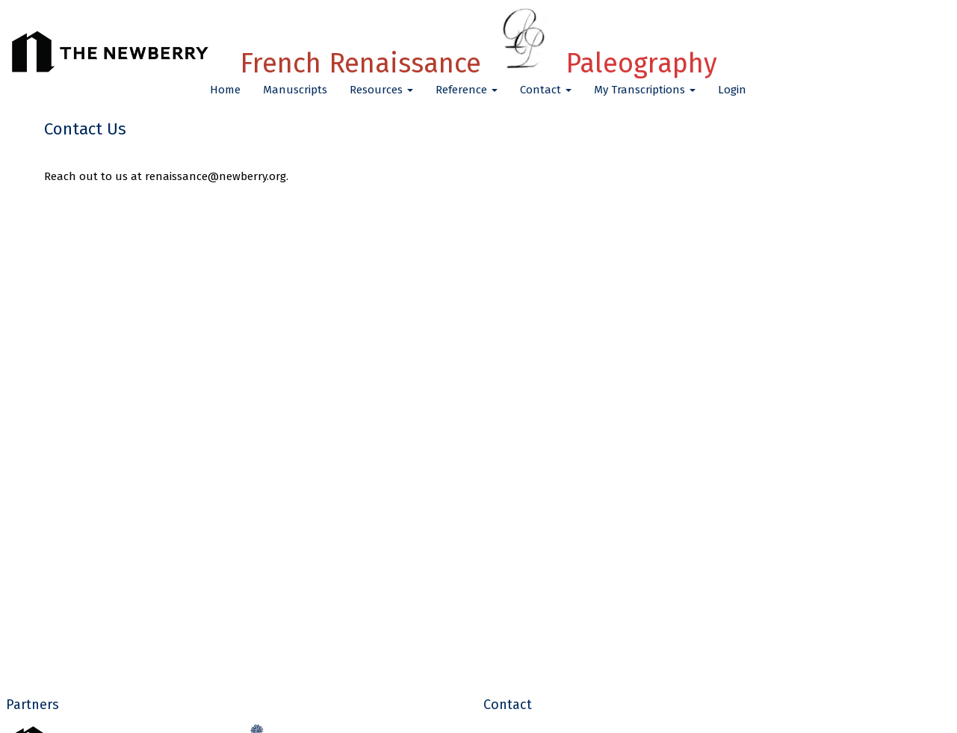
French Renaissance (478, 63)
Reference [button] (467, 89)
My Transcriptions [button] (645, 89)
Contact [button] (546, 89)
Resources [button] (381, 89)
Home (225, 89)
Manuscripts (295, 89)
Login (732, 89)
